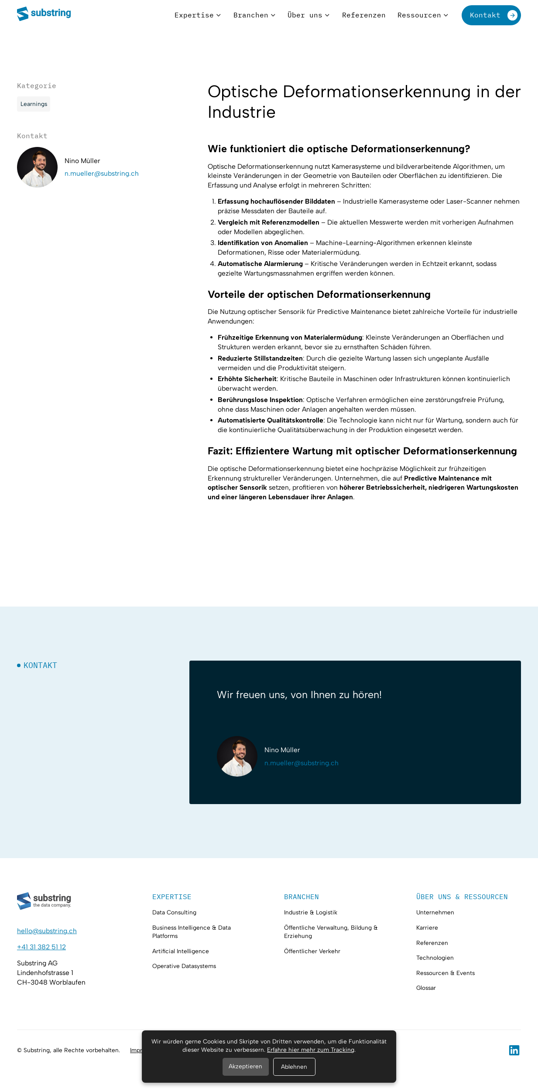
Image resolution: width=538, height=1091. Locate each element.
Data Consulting (174, 912)
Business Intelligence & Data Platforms (191, 931)
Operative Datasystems (184, 965)
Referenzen (432, 942)
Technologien (435, 957)
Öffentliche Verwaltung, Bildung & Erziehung (331, 931)
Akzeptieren (245, 1066)
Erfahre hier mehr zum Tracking (310, 1049)
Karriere (427, 927)
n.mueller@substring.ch (102, 173)
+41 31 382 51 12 (41, 947)
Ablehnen (294, 1066)
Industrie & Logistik (310, 912)
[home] (44, 15)
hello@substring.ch (47, 931)
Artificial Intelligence (180, 951)
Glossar (426, 987)
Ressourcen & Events (445, 972)
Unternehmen (435, 912)
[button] (197, 15)
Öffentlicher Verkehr (312, 951)
